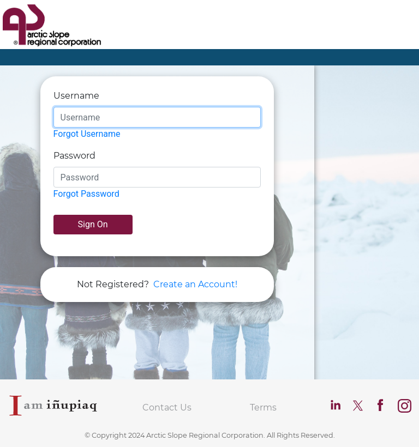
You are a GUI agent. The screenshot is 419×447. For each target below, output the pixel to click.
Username (76, 95)
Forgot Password (86, 194)
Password (74, 155)
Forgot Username (87, 134)
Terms (263, 407)
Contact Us (166, 407)
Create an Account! (195, 284)
